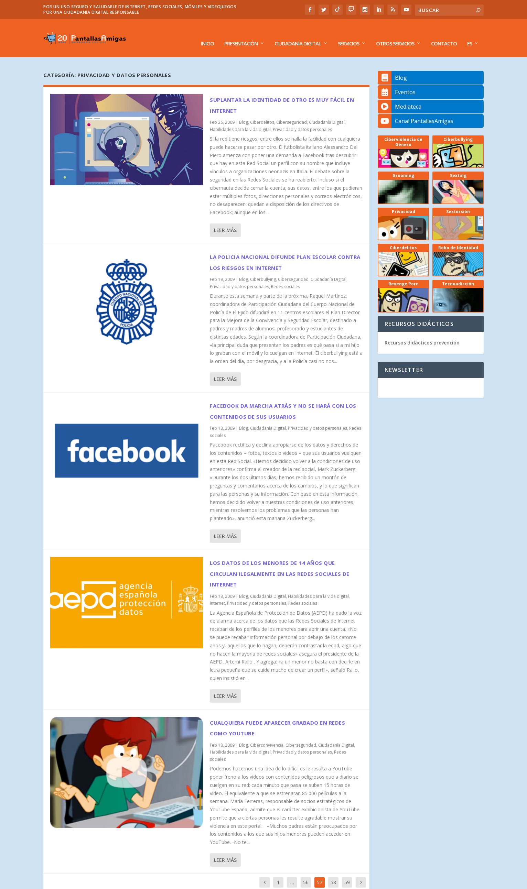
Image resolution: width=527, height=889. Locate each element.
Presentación (241, 33)
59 (347, 872)
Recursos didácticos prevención (422, 332)
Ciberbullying (263, 269)
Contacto (444, 33)
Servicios (348, 33)
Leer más (225, 220)
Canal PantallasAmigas (415, 111)
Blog (243, 112)
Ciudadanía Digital (298, 33)
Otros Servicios (395, 33)
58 (333, 872)
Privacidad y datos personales (302, 119)
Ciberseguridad (291, 112)
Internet (217, 593)
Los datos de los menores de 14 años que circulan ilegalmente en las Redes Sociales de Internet (279, 563)
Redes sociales (285, 276)
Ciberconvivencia (266, 735)
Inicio (207, 33)
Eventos (397, 82)
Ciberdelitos (262, 112)
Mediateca (399, 96)
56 (306, 872)
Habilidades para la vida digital (240, 119)
